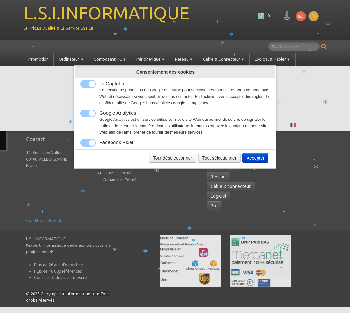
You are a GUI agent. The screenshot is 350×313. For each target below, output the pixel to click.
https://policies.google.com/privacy (177, 103)
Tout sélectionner (219, 158)
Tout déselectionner (172, 158)
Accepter (255, 158)
